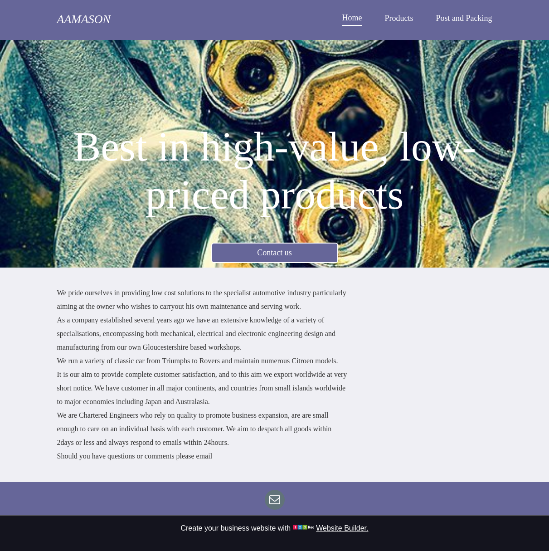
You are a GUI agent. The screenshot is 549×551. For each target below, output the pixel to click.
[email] (275, 501)
